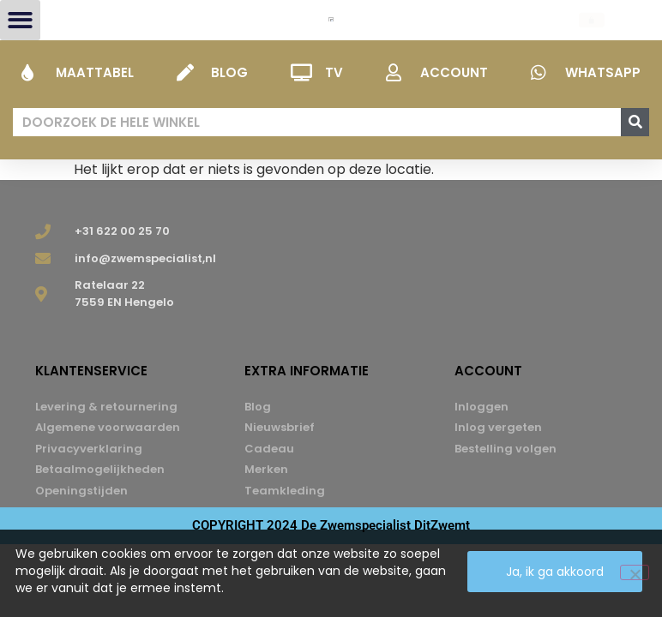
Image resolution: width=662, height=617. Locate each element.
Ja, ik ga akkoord (555, 571)
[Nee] (634, 572)
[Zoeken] (635, 165)
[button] (20, 41)
